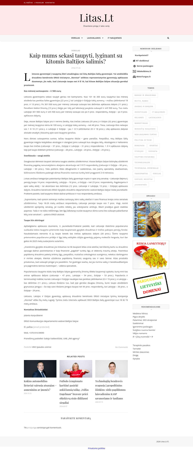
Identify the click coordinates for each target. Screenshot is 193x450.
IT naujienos (115, 38)
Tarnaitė (137, 348)
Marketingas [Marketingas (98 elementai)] (141, 123)
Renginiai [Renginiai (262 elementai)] (140, 146)
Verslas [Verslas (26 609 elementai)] (157, 174)
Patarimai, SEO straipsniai (145, 320)
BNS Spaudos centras (41, 347)
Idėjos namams (140, 333)
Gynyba (136, 358)
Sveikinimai (138, 323)
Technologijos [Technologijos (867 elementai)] (142, 162)
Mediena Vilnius (140, 313)
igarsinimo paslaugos (143, 326)
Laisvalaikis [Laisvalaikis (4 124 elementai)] (155, 118)
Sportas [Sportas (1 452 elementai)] (154, 146)
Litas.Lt (96, 17)
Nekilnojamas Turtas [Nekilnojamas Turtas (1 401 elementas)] (146, 134)
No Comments (121, 347)
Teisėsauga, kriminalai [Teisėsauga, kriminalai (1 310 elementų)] (147, 168)
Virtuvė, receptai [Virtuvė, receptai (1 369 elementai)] (144, 179)
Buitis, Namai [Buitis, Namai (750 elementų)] (142, 101)
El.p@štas (28, 3)
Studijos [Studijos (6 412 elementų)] (139, 151)
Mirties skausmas (141, 352)
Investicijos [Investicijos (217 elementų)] (141, 112)
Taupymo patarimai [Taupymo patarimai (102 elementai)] (145, 157)
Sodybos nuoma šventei (144, 330)
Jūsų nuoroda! (142, 336)
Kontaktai (50, 3)
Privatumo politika (96, 448)
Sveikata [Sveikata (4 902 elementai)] (153, 151)
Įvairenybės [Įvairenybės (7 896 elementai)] (141, 185)
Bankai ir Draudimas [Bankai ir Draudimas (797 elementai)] (145, 95)
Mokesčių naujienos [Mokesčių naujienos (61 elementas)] (145, 129)
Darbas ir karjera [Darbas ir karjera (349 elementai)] (144, 106)
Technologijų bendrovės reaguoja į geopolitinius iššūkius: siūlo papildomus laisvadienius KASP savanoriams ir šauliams (110, 390)
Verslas (75, 38)
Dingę (135, 355)
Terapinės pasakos (141, 345)
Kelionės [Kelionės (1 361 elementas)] (139, 118)
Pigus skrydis (139, 316)
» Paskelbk (39, 3)
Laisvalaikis (94, 38)
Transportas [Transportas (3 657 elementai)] (141, 174)
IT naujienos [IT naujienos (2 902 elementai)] (158, 112)
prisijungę (31, 427)
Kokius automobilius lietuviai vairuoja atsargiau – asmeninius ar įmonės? (40, 385)
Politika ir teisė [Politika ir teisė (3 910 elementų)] (143, 140)
